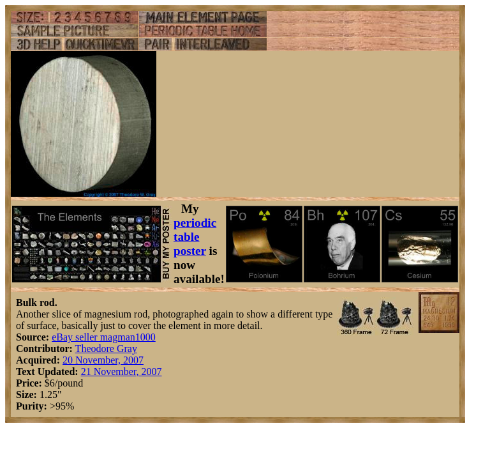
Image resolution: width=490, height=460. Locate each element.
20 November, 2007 (103, 360)
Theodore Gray (106, 348)
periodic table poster (195, 236)
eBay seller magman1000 (104, 337)
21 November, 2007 (121, 371)
